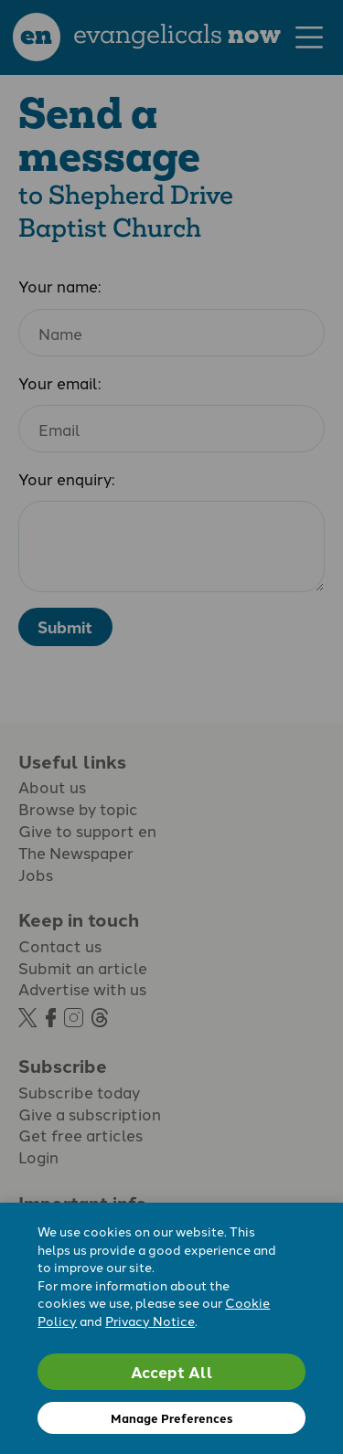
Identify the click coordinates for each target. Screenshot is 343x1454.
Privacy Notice (150, 1320)
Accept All (172, 1371)
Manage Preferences (171, 1418)
